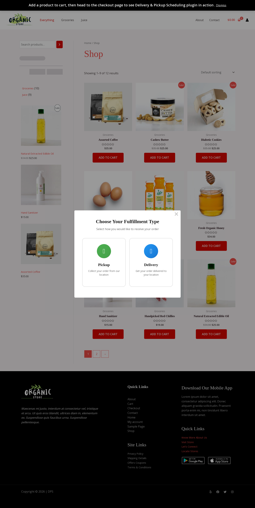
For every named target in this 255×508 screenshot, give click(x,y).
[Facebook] (217, 491)
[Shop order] (217, 72)
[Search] (59, 44)
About (200, 20)
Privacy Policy (136, 454)
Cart (130, 404)
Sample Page (136, 426)
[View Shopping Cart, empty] (234, 20)
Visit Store (188, 442)
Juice (84, 20)
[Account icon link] (247, 20)
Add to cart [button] (108, 158)
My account (135, 422)
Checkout (134, 408)
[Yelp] (210, 491)
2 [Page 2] (96, 354)
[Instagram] (232, 491)
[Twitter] (225, 491)
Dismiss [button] (221, 5)
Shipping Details (138, 458)
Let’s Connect (190, 446)
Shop (131, 431)
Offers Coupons (138, 463)
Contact (214, 20)
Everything (47, 20)
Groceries (67, 20)
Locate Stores (191, 451)
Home (87, 43)
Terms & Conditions (141, 467)
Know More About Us (196, 437)
